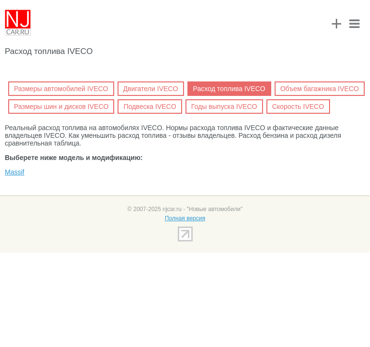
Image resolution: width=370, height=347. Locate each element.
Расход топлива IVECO (229, 89)
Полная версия (185, 218)
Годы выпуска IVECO (224, 106)
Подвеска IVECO (149, 106)
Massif (14, 172)
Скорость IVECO (298, 106)
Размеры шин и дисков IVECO (61, 106)
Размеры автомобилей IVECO (61, 89)
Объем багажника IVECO (319, 89)
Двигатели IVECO (150, 89)
